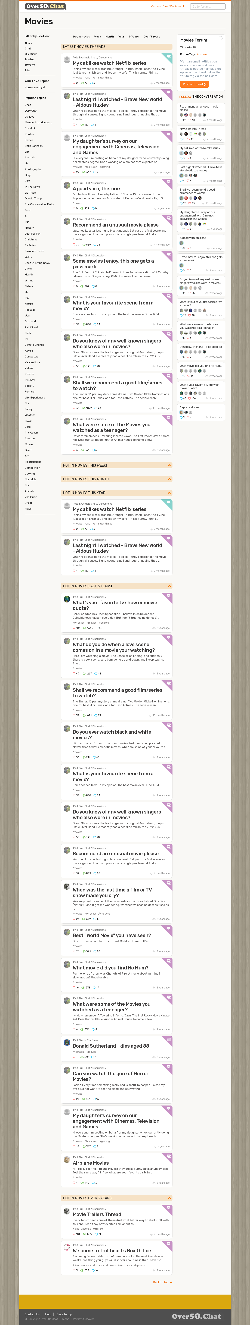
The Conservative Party (39, 204)
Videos (29, 368)
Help (48, 1314)
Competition (32, 467)
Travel (28, 421)
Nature (29, 286)
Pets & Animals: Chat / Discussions (92, 57)
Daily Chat (31, 110)
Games (29, 140)
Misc (27, 70)
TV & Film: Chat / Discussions (89, 93)
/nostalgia (79, 1051)
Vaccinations (33, 362)
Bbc (27, 485)
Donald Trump (33, 198)
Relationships (33, 461)
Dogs (28, 175)
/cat (87, 77)
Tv (26, 339)
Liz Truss (30, 192)
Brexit (28, 502)
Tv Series (30, 245)
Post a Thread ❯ (194, 84)
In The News (32, 187)
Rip (27, 298)
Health (29, 274)
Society (29, 385)
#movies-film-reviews (119, 1265)
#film (76, 1228)
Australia (30, 157)
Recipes (29, 374)
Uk (26, 163)
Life (27, 151)
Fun (27, 222)
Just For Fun (33, 233)
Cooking (30, 473)
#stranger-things (102, 77)
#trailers (98, 1228)
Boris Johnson (34, 145)
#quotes (104, 622)
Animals (29, 491)
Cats (28, 426)
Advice (29, 350)
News (28, 43)
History (29, 227)
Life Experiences (35, 397)
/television (91, 166)
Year (121, 36)
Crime (28, 268)
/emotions (104, 913)
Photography (33, 169)
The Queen (31, 432)
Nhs (27, 403)
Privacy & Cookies (83, 1319)
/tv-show (90, 913)
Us (26, 292)
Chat (28, 48)
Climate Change (34, 344)
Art (27, 456)
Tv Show (30, 380)
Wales (28, 257)
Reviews (30, 65)
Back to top (160, 1282)
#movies (202, 54)
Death (28, 450)
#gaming (105, 166)
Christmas (31, 239)
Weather (30, 415)
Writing (29, 280)
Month (110, 36)
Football (30, 309)
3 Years (134, 36)
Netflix (29, 304)
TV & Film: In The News (85, 1040)
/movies (77, 77)
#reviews (98, 1265)
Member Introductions (38, 122)
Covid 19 (30, 128)
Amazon (30, 438)
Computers (31, 356)
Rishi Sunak (32, 327)
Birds (28, 333)
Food (28, 210)
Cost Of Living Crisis (37, 263)
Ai (26, 216)
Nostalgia (30, 479)
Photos (29, 59)
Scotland (30, 321)
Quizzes (29, 116)
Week (97, 36)
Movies (39, 21)
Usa (27, 315)
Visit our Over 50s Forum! (167, 6)
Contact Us (32, 1314)
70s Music (31, 497)
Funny (28, 409)
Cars (27, 181)
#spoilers (139, 1265)
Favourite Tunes (34, 251)
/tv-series (79, 622)
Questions (31, 54)
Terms (65, 1319)
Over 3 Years (151, 36)
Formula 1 (30, 391)
